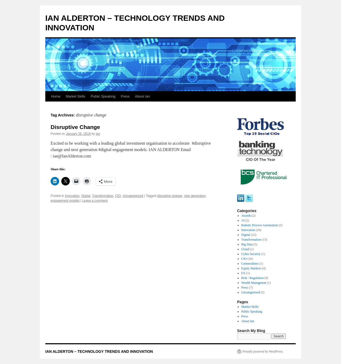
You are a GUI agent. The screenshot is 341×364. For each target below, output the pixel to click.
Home (55, 96)
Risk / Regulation (252, 278)
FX (243, 273)
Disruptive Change (75, 127)
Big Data (247, 244)
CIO (118, 196)
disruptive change (169, 196)
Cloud (245, 249)
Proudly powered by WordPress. (262, 351)
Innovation (72, 196)
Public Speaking (103, 96)
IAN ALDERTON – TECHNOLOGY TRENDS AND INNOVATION (99, 351)
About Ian (142, 96)
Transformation (102, 196)
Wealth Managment (253, 283)
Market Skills (76, 96)
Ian (98, 134)
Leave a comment (95, 201)
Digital (85, 196)
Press (125, 96)
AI (243, 220)
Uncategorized (133, 196)
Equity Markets (251, 268)
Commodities (250, 263)
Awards (246, 215)
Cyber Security (251, 254)
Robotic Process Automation (259, 225)
